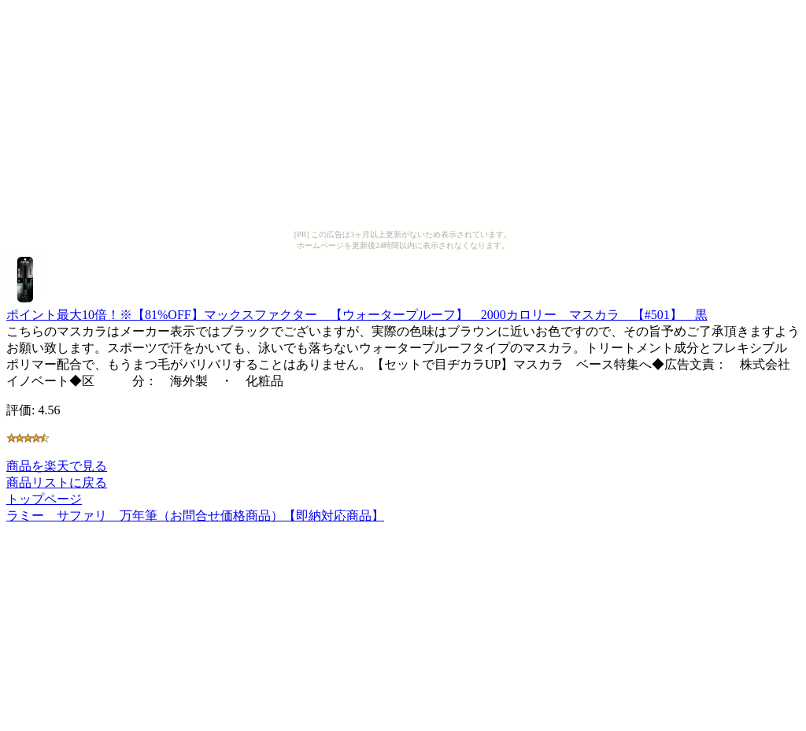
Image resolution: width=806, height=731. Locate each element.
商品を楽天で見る (56, 466)
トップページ (44, 499)
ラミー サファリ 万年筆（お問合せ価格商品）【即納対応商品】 (195, 515)
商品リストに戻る (56, 482)
